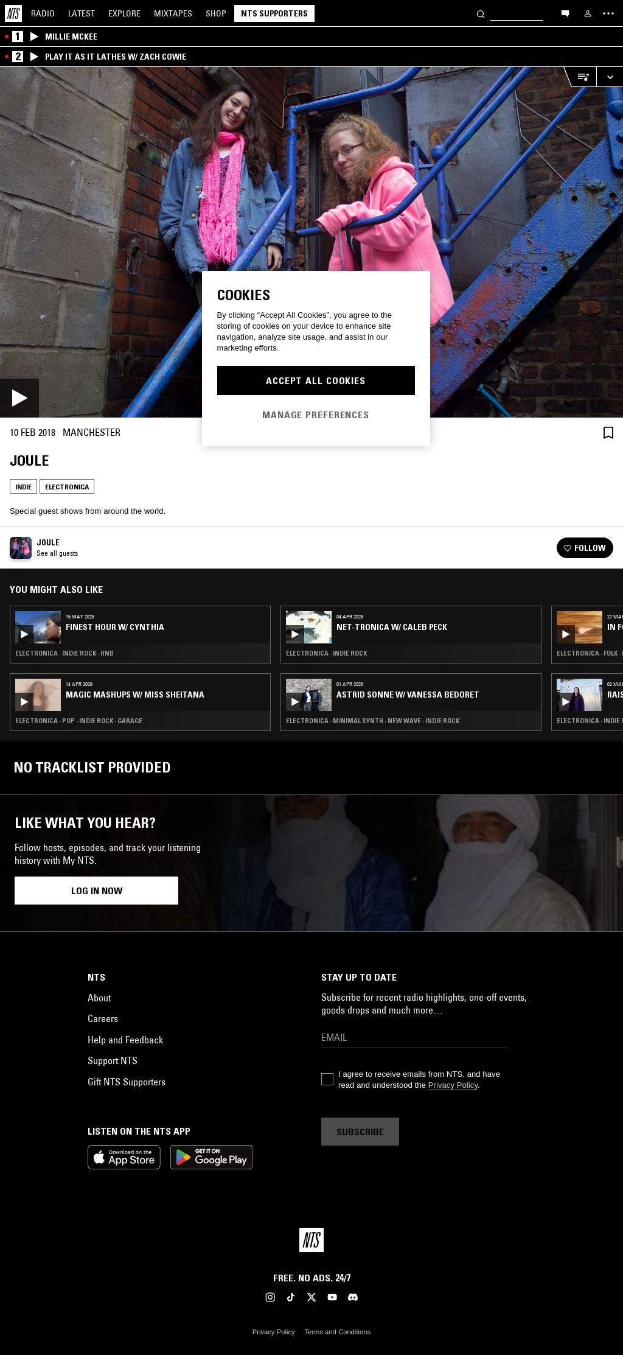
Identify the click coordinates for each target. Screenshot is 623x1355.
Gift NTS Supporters (126, 1082)
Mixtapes (173, 13)
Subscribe (360, 1132)
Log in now (96, 890)
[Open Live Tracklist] (579, 77)
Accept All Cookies (316, 380)
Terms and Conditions (338, 1332)
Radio (43, 13)
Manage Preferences (315, 414)
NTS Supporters (274, 13)
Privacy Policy (453, 1085)
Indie (23, 486)
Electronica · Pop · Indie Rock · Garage (78, 720)
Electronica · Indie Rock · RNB (64, 653)
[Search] (480, 13)
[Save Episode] (608, 432)
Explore (124, 13)
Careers (103, 1018)
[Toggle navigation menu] (608, 13)
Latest (81, 13)
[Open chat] (565, 13)
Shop (216, 13)
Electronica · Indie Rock (326, 653)
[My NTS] (587, 13)
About (99, 998)
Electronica (67, 486)
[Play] (311, 242)
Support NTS (112, 1060)
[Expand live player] (609, 77)
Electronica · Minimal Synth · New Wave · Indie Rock (372, 720)
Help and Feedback (125, 1040)
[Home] (13, 13)
